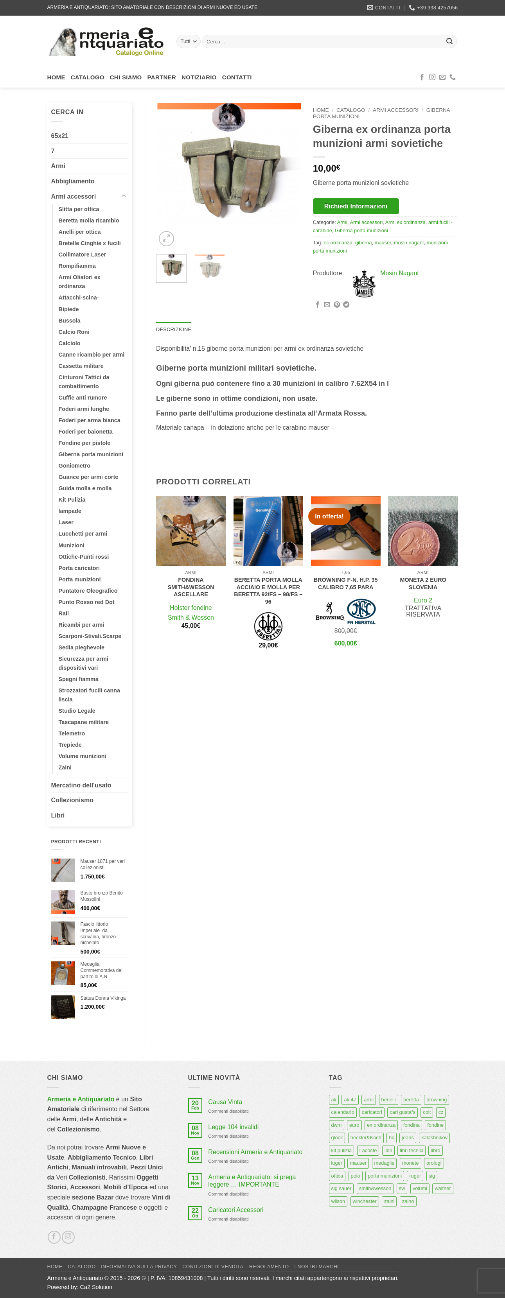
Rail (64, 613)
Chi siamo (126, 77)
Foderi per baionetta (86, 431)
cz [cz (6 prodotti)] (441, 1112)
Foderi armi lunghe (84, 409)
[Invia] (449, 41)
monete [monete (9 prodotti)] (410, 1163)
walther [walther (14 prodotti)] (443, 1188)
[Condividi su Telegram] (346, 304)
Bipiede (69, 309)
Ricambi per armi (81, 625)
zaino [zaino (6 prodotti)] (408, 1201)
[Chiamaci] (452, 77)
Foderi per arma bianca (89, 420)
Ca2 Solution (96, 1287)
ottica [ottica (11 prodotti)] (337, 1176)
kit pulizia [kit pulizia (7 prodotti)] (341, 1150)
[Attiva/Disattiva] (123, 196)
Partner (161, 77)
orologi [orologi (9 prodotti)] (433, 1163)
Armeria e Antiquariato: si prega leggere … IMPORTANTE (252, 1181)
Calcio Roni (74, 332)
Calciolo (70, 343)
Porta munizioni (80, 579)
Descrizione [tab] (173, 329)
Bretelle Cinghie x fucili (90, 243)
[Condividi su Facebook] (318, 304)
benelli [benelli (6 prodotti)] (388, 1100)
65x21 (60, 136)
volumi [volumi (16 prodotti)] (420, 1188)
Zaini (65, 767)
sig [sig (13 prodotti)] (432, 1176)
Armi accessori (73, 196)
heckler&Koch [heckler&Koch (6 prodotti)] (365, 1137)
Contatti (237, 77)
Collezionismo (72, 800)
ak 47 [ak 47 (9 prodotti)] (350, 1100)
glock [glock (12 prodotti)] (337, 1137)
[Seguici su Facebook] (422, 77)
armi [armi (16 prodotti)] (369, 1100)
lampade (70, 511)
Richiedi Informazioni (356, 206)
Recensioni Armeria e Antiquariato (255, 1152)
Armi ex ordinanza (405, 222)
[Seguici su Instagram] (432, 77)
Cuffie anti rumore (83, 397)
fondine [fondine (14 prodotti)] (435, 1125)
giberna (363, 243)
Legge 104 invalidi (233, 1127)
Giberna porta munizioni (91, 454)
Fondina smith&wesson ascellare (190, 587)
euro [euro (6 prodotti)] (354, 1125)
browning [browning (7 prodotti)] (436, 1100)
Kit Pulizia (72, 500)
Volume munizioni (82, 756)
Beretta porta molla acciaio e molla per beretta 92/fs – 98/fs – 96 (268, 591)
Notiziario (199, 77)
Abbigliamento (73, 181)
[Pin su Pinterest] (337, 304)
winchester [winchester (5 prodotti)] (365, 1201)
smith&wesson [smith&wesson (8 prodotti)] (375, 1188)
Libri (58, 815)
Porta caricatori (79, 568)
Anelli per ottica (80, 232)
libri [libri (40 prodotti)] (388, 1150)
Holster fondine (191, 607)
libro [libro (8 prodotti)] (435, 1150)
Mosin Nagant (399, 273)
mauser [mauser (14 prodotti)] (358, 1163)
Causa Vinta (225, 1102)
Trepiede (70, 745)
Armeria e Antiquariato (81, 1099)
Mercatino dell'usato (81, 785)
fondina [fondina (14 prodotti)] (411, 1125)
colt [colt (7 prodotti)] (427, 1112)
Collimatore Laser (82, 254)
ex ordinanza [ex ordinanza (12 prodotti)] (381, 1125)
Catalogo (87, 77)
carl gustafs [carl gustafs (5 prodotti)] (402, 1112)
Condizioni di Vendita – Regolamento (235, 1266)
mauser (383, 243)
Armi (58, 166)
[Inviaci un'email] (442, 77)
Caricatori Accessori (235, 1210)
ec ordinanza (338, 243)
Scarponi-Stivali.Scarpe (90, 636)
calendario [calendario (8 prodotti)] (342, 1112)
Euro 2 (423, 600)
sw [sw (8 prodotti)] (402, 1188)
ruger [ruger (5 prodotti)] (415, 1176)
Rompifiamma (77, 266)
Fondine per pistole (85, 443)
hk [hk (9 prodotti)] (391, 1137)
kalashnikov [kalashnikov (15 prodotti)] (434, 1137)
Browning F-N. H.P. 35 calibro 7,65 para (346, 583)
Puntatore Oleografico (88, 591)
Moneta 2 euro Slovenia (423, 583)
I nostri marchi (317, 1266)
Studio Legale (77, 711)
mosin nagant (409, 243)
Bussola (70, 320)
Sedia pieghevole (82, 647)
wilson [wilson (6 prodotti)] (338, 1201)
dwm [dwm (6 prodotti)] (336, 1125)
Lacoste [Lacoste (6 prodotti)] (368, 1150)
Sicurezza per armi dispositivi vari (83, 663)
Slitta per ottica (79, 209)
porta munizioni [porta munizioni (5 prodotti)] (385, 1176)
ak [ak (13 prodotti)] (334, 1100)
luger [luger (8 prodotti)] (336, 1163)
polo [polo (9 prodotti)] (355, 1176)
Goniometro (75, 466)
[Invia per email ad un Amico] (327, 304)
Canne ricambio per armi (92, 354)
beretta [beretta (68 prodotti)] (411, 1100)
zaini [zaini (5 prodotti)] (389, 1201)
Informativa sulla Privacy (139, 1266)
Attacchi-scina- (79, 297)
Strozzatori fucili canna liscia (89, 695)
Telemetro (72, 733)
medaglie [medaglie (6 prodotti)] (384, 1163)
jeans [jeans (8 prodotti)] (408, 1137)
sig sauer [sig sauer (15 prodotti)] (341, 1188)
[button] (166, 238)
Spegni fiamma (79, 679)
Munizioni (71, 545)
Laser (66, 522)
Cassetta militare (81, 366)
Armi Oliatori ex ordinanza (80, 281)
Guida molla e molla (85, 488)
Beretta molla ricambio (89, 220)
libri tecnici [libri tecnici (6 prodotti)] (411, 1150)
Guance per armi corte (89, 477)
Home (56, 77)
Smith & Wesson (191, 617)
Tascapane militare (84, 722)
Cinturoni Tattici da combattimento (84, 381)
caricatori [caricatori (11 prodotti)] (372, 1112)
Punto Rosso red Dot (87, 602)
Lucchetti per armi (83, 534)
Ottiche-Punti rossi (84, 557)
